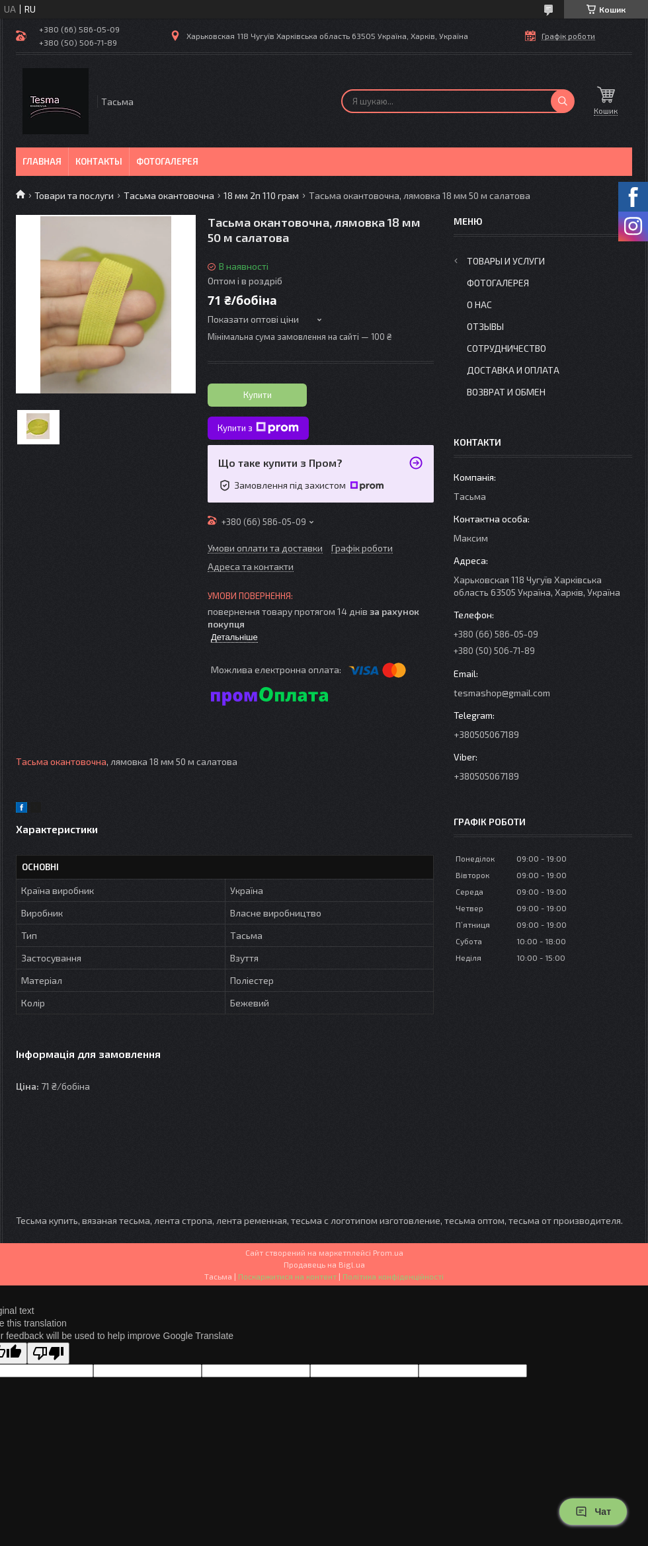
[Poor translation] (48, 1353)
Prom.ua (388, 1252)
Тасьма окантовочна (169, 195)
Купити (257, 394)
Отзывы (485, 326)
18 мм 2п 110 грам (261, 195)
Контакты (98, 161)
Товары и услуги (506, 260)
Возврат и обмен (506, 391)
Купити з (258, 428)
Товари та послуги (74, 195)
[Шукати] (563, 101)
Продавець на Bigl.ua (324, 1264)
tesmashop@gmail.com (502, 692)
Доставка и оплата (513, 370)
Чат (593, 1512)
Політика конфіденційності (393, 1276)
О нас (479, 304)
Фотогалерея (167, 161)
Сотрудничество (506, 348)
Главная (41, 161)
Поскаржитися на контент (287, 1276)
